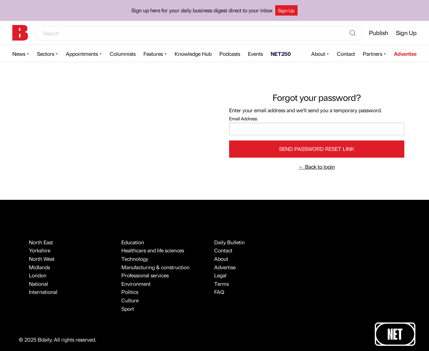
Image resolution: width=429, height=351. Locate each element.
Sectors (45, 53)
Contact (346, 53)
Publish (378, 32)
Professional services (145, 275)
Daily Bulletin (229, 242)
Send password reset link (316, 148)
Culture (130, 300)
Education (132, 242)
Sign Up (286, 10)
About (318, 53)
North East (41, 242)
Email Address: (243, 118)
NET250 (281, 53)
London (37, 275)
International (43, 291)
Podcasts (229, 53)
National (38, 283)
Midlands (39, 267)
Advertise (405, 53)
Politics (129, 291)
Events (255, 53)
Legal (220, 275)
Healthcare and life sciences (152, 250)
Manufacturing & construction (155, 267)
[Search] (353, 33)
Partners (372, 53)
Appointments (82, 53)
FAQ (219, 291)
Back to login (317, 166)
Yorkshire (39, 250)
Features (153, 53)
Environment (136, 283)
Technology (134, 258)
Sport (127, 308)
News (18, 53)
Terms (221, 283)
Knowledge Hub (193, 53)
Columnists (123, 53)
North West (42, 258)
